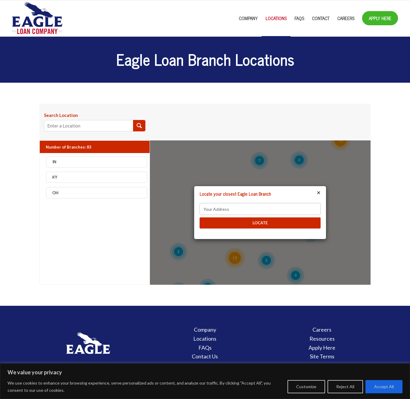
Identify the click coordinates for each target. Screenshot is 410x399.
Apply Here (322, 347)
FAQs (205, 347)
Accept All (384, 386)
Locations (204, 338)
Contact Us (205, 356)
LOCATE (260, 222)
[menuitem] (248, 18)
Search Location (61, 115)
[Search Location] (139, 125)
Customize (306, 386)
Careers (321, 329)
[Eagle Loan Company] (37, 18)
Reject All (345, 386)
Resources (322, 338)
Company (205, 329)
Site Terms (322, 356)
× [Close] (319, 192)
